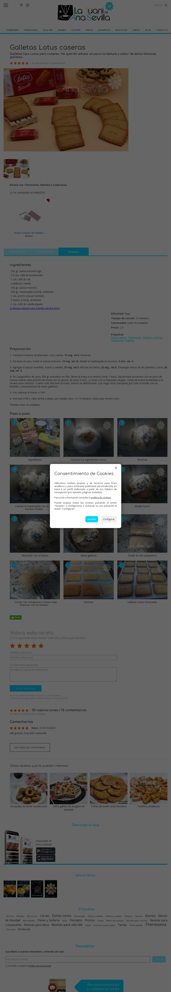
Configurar (109, 519)
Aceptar (92, 519)
